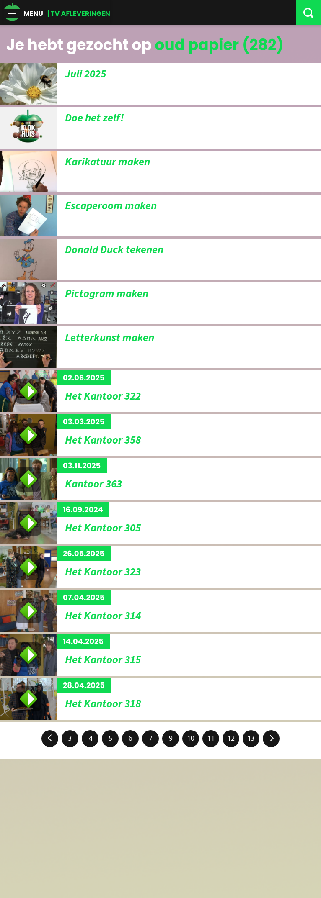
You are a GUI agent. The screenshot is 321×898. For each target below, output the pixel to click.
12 (231, 738)
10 (190, 738)
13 (251, 738)
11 (211, 738)
